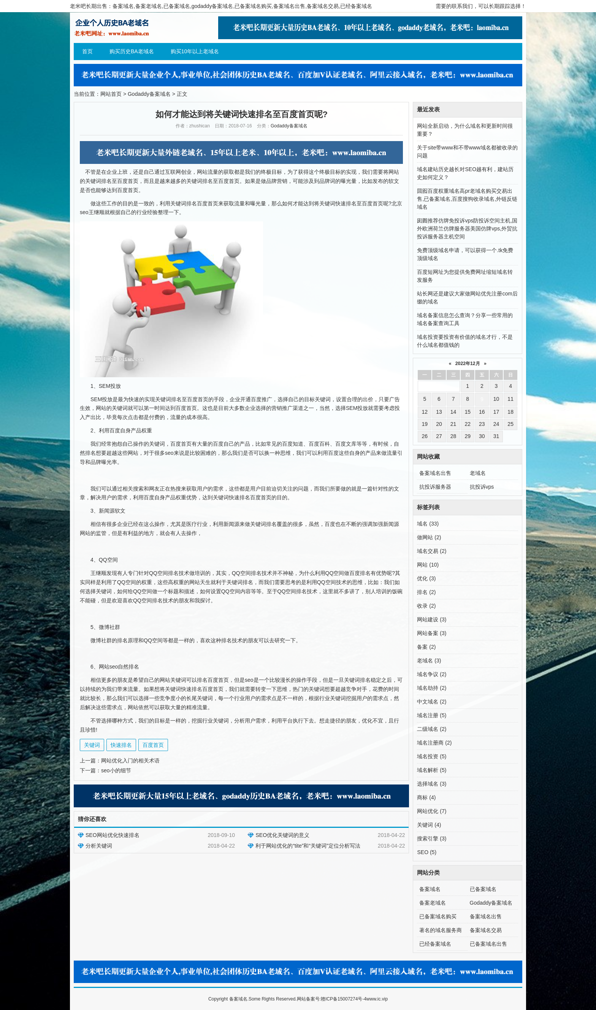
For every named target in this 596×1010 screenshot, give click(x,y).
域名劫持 (431, 688)
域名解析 (431, 770)
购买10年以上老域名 (195, 51)
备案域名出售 (435, 473)
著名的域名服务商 (440, 930)
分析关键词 (99, 846)
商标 (426, 797)
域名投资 (431, 756)
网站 (428, 565)
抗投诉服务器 (435, 487)
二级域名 (431, 729)
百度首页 (153, 745)
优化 (426, 578)
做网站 (429, 537)
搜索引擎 (431, 838)
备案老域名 (432, 903)
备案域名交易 (486, 930)
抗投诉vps (482, 487)
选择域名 (431, 784)
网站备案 (431, 633)
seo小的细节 (116, 770)
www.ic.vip (377, 999)
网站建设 (431, 619)
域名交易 (431, 551)
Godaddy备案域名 (149, 94)
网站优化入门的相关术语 (130, 761)
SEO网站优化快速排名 (112, 835)
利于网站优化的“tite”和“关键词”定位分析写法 (307, 846)
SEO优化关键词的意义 (282, 835)
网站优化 (431, 811)
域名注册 (431, 715)
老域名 (478, 473)
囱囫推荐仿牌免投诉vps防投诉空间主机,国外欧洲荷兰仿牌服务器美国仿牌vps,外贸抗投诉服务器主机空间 (467, 229)
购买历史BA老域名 (131, 51)
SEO (426, 852)
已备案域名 (483, 889)
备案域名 (430, 889)
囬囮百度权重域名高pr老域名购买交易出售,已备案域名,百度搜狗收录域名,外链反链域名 (467, 199)
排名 (426, 592)
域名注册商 (434, 743)
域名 (428, 524)
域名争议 (431, 674)
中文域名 (431, 702)
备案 (426, 647)
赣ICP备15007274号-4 (343, 999)
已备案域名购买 (438, 916)
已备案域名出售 (488, 944)
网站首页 (111, 94)
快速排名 (121, 745)
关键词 (92, 745)
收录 (426, 606)
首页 (87, 51)
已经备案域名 (435, 944)
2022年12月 (467, 363)
